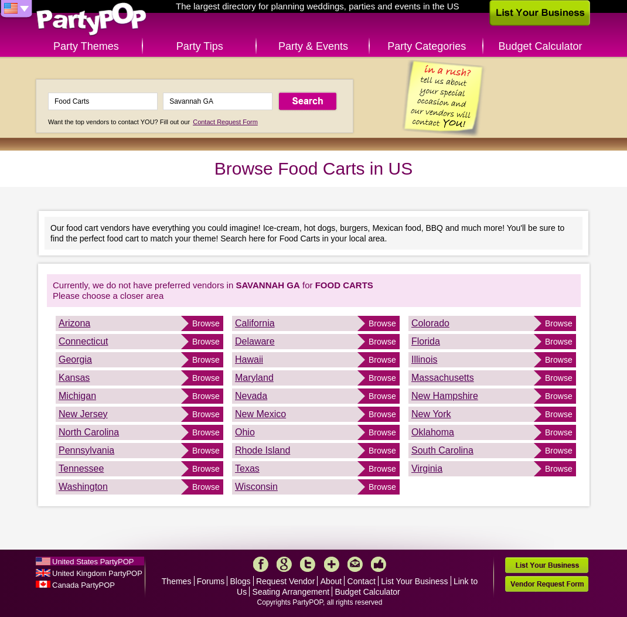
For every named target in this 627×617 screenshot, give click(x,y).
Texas (247, 468)
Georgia (75, 359)
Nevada (251, 396)
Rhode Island (262, 450)
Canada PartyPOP (83, 585)
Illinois (424, 359)
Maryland (254, 378)
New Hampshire (444, 396)
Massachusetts (442, 378)
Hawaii (249, 359)
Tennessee (81, 468)
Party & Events (313, 46)
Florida (425, 341)
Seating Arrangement (291, 591)
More (331, 564)
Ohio (245, 432)
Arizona (74, 323)
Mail (355, 564)
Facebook (260, 564)
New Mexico (260, 414)
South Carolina (442, 450)
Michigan (77, 396)
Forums (210, 581)
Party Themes (86, 46)
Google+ (284, 564)
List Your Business (414, 581)
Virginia (426, 468)
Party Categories (426, 46)
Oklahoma (432, 432)
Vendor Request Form (547, 583)
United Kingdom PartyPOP (97, 573)
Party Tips (199, 46)
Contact (361, 581)
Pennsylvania (86, 450)
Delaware (255, 341)
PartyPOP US (91, 19)
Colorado (430, 323)
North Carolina (89, 432)
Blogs (240, 581)
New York (431, 414)
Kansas (74, 378)
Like (378, 564)
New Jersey (83, 414)
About (331, 581)
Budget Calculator (540, 46)
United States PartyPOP (93, 561)
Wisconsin (256, 487)
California (255, 323)
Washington (83, 487)
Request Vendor (285, 581)
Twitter (307, 564)
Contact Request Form (225, 121)
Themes (177, 581)
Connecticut (83, 341)
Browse (206, 323)
